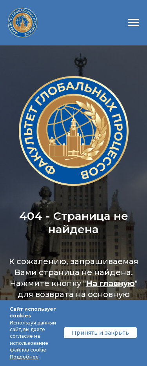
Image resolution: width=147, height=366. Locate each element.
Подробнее (24, 357)
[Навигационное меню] (133, 23)
